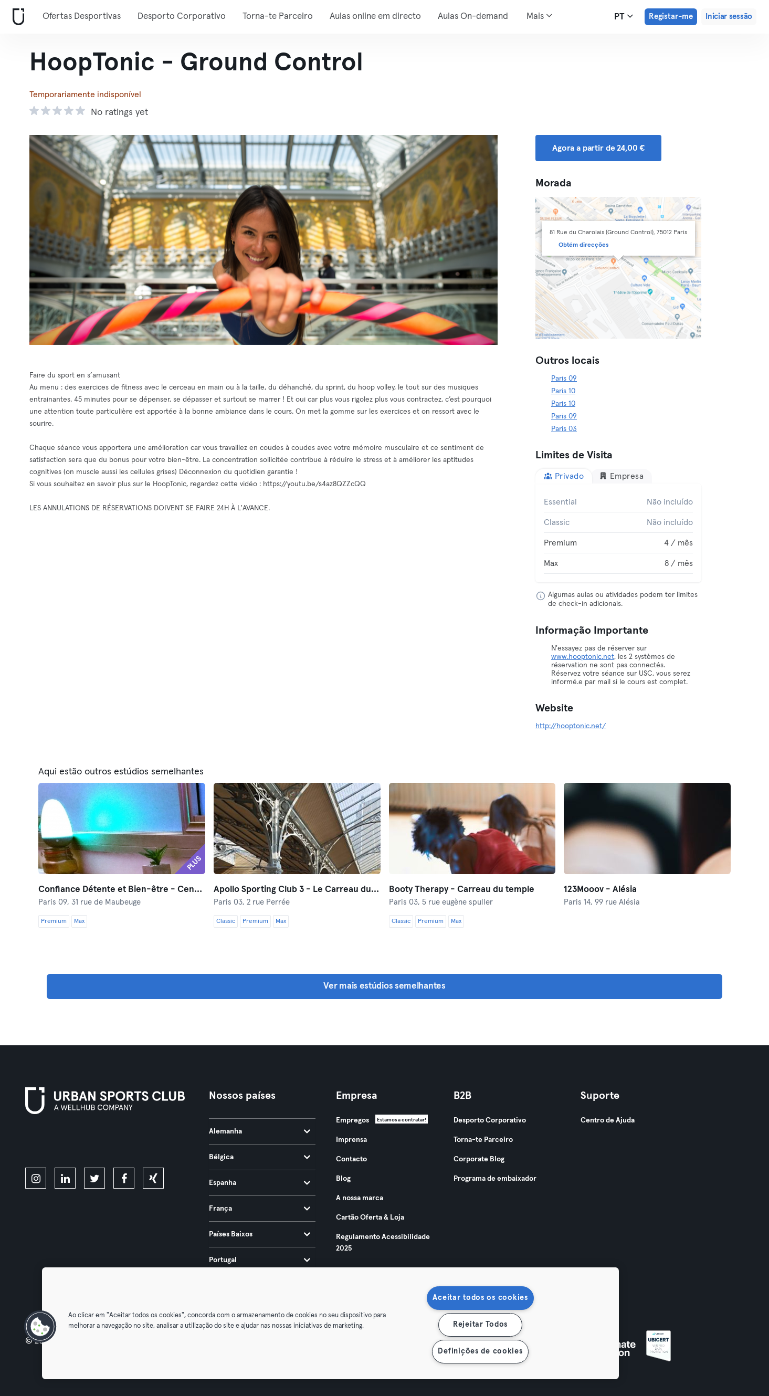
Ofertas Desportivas (82, 16)
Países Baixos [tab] (259, 1234)
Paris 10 (563, 391)
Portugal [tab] (259, 1260)
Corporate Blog (479, 1159)
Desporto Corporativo (182, 16)
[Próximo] (462, 240)
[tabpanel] (618, 533)
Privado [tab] (564, 475)
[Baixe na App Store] (60, 1143)
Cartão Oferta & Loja (370, 1217)
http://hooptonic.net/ (570, 726)
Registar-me (671, 16)
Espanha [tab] (259, 1183)
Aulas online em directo (375, 16)
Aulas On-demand (473, 16)
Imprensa (351, 1139)
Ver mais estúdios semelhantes (384, 986)
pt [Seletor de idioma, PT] (623, 16)
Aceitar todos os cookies (480, 1297)
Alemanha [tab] (259, 1131)
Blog (343, 1178)
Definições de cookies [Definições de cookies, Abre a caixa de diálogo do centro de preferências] (480, 1351)
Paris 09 (564, 378)
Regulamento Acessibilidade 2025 (383, 1242)
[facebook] (123, 1178)
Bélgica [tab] (259, 1157)
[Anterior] (64, 240)
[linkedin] (65, 1178)
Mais (539, 16)
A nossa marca (359, 1198)
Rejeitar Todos (480, 1324)
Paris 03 (564, 429)
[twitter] (94, 1178)
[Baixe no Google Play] (137, 1143)
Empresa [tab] (621, 475)
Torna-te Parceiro (278, 16)
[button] (40, 1326)
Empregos (352, 1120)
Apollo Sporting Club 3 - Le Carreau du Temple (297, 889)
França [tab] (259, 1208)
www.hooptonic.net (582, 656)
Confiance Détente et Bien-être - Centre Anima (121, 889)
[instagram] (35, 1178)
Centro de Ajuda (608, 1120)
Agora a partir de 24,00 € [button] (598, 148)
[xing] (153, 1178)
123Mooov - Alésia (600, 889)
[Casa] (16, 17)
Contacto (351, 1159)
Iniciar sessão (728, 16)
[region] (330, 1323)
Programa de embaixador (495, 1178)
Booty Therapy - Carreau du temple (461, 889)
